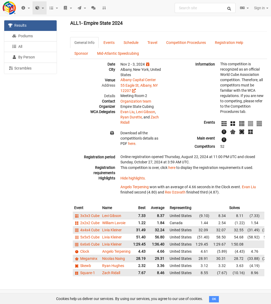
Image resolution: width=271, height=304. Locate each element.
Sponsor (81, 53)
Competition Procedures (186, 42)
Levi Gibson (145, 112)
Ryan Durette (131, 117)
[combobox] (205, 8)
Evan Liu (127, 112)
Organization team (135, 101)
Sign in (261, 8)
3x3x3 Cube (87, 216)
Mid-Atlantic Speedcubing (118, 53)
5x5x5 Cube (87, 237)
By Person (23, 57)
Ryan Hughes (113, 266)
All (17, 46)
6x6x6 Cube (87, 244)
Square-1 (84, 273)
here (131, 143)
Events (109, 42)
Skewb (82, 266)
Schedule (131, 42)
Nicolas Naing (113, 258)
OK (214, 299)
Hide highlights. (133, 178)
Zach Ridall (111, 273)
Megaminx (85, 258)
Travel (152, 42)
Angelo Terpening (134, 187)
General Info (84, 42)
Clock (81, 251)
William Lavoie (113, 223)
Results (17, 25)
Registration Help (229, 42)
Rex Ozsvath (175, 192)
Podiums (22, 36)
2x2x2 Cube (87, 223)
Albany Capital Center (138, 80)
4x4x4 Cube (87, 230)
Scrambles (19, 68)
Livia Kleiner (112, 230)
